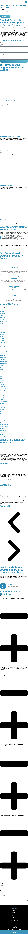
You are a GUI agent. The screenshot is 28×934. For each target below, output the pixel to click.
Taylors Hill (2, 344)
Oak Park (2, 369)
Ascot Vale (2, 392)
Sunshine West (3, 325)
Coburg (2, 376)
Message (2, 53)
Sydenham (2, 355)
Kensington (2, 397)
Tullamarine (2, 359)
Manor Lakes (3, 436)
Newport (2, 409)
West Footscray (3, 401)
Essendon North (4, 388)
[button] (26, 2)
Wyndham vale (3, 434)
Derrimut (2, 334)
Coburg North (3, 378)
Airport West (3, 357)
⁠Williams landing (4, 426)
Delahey (2, 311)
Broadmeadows (3, 363)
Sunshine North (3, 321)
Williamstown (3, 413)
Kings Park (2, 384)
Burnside (2, 348)
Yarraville (2, 405)
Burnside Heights (4, 351)
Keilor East (2, 340)
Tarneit (1, 432)
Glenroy (2, 367)
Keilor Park (2, 338)
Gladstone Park (3, 361)
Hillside (2, 353)
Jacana (1, 365)
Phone (1, 45)
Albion (1, 328)
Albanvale (2, 317)
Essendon (2, 386)
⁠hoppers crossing (4, 424)
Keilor (1, 336)
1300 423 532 (10, 584)
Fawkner (2, 380)
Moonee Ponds (3, 390)
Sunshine (2, 323)
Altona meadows (4, 430)
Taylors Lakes (3, 342)
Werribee (2, 418)
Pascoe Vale (3, 372)
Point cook (2, 415)
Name (1, 42)
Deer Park (2, 332)
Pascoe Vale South (4, 374)
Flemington (2, 395)
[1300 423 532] (3, 586)
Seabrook (2, 428)
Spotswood (2, 411)
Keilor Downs (3, 313)
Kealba (1, 315)
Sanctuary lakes (3, 420)
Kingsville (2, 407)
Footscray (2, 399)
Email (1, 49)
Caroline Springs (4, 346)
